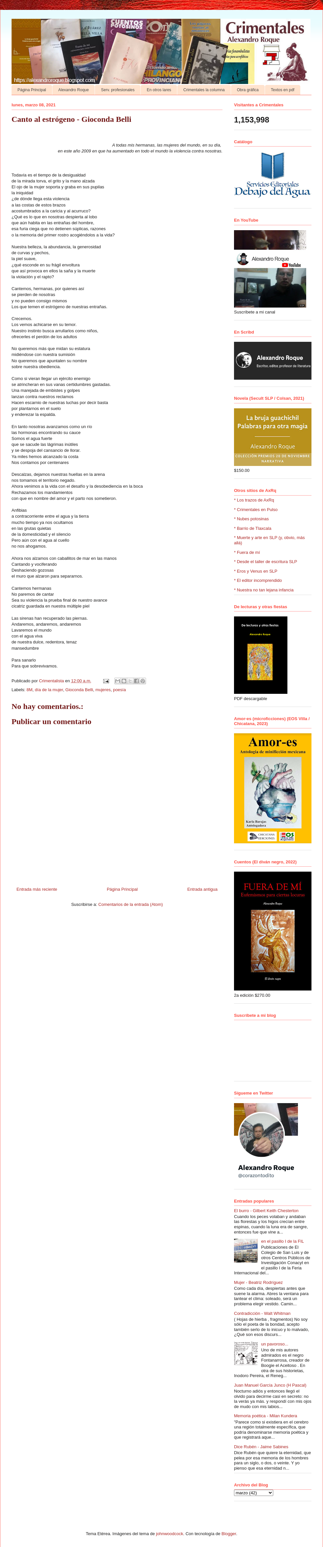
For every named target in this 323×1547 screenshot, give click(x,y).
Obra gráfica (248, 90)
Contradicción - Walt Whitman (262, 1313)
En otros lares (159, 90)
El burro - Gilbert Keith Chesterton (266, 1210)
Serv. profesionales (117, 90)
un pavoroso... (274, 1344)
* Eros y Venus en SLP (256, 571)
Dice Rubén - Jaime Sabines (261, 1446)
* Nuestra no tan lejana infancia (264, 589)
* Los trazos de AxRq (254, 500)
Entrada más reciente (36, 889)
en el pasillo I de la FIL (282, 1241)
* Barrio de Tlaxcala (252, 528)
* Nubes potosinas (251, 518)
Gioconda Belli (79, 689)
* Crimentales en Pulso (256, 509)
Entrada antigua (202, 889)
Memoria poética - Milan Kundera (265, 1415)
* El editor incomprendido (258, 580)
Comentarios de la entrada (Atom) (130, 904)
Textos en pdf (282, 90)
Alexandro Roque (73, 90)
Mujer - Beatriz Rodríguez (258, 1282)
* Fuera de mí (247, 552)
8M (30, 689)
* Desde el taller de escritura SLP (265, 561)
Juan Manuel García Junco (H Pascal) (270, 1385)
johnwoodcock (169, 1533)
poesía (119, 689)
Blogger (228, 1533)
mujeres (102, 689)
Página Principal (31, 90)
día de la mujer (49, 689)
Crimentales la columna (203, 90)
